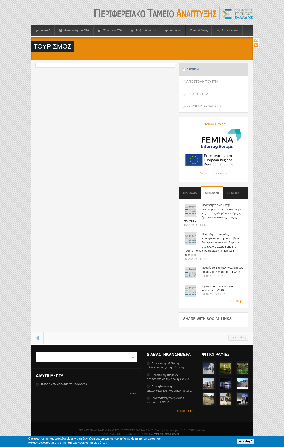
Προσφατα (190, 192)
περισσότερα (235, 301)
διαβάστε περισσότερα (213, 173)
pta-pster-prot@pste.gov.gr (164, 433)
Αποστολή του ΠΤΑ (74, 30)
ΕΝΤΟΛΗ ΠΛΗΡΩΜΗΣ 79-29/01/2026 (64, 384)
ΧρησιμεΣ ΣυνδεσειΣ (203, 106)
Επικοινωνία (227, 30)
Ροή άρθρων (143, 30)
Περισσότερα (129, 393)
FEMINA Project (213, 124)
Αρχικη (192, 69)
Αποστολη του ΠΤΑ (202, 81)
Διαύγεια (173, 30)
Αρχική (43, 30)
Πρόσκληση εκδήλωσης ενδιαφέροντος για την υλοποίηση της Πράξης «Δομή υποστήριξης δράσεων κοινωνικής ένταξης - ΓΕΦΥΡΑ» (213, 213)
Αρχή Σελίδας (238, 337)
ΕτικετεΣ (233, 192)
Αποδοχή (245, 441)
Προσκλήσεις (199, 30)
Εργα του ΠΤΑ (197, 94)
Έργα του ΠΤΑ (110, 30)
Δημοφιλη (212, 190)
